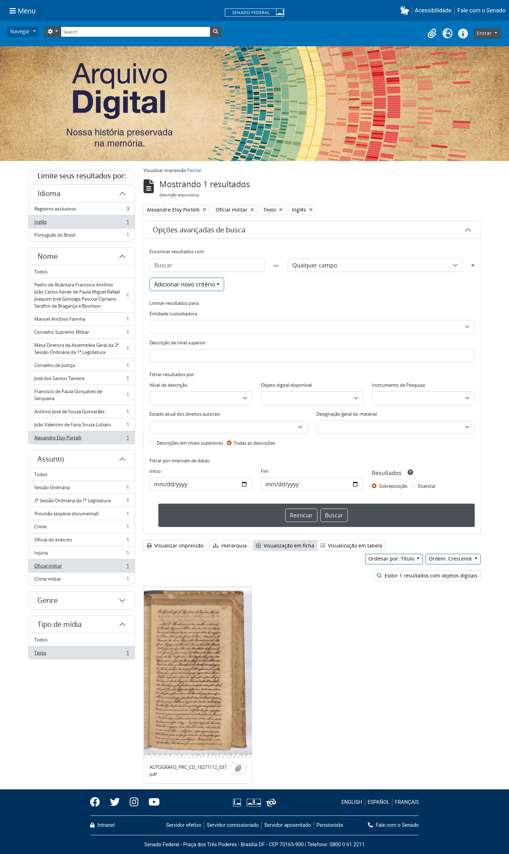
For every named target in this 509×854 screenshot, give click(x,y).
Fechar (194, 170)
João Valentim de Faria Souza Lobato (81, 426)
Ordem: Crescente (451, 558)
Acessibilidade (433, 10)
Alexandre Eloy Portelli (81, 439)
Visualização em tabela (351, 545)
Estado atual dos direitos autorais (185, 414)
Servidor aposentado (287, 825)
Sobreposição (393, 486)
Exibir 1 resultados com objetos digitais (427, 575)
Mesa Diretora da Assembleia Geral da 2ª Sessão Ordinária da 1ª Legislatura (81, 348)
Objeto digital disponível (286, 385)
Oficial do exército (81, 541)
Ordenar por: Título (392, 558)
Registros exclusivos (81, 210)
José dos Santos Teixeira (81, 380)
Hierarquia (230, 545)
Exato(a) (426, 486)
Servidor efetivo (183, 825)
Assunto (50, 459)
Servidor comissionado (233, 825)
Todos (40, 271)
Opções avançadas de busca (199, 230)
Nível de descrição (168, 385)
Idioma (48, 193)
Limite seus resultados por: (81, 175)
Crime (81, 528)
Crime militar (81, 580)
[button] (406, 10)
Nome (47, 256)
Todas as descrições (254, 443)
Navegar (20, 31)
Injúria (81, 554)
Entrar (485, 33)
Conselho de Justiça (81, 367)
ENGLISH (351, 802)
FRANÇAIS (407, 802)
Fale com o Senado (481, 10)
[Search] (135, 31)
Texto (81, 654)
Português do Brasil (81, 236)
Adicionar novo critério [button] (184, 284)
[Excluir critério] (473, 265)
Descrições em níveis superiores (190, 443)
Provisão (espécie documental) (81, 515)
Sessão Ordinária (81, 489)
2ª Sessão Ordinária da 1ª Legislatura (81, 502)
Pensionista (329, 825)
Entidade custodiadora (173, 313)
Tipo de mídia (59, 624)
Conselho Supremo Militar (81, 333)
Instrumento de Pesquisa (398, 385)
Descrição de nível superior (178, 342)
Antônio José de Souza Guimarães (81, 413)
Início (155, 471)
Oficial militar (81, 567)
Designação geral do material (346, 414)
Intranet (102, 825)
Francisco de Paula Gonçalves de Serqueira (81, 395)
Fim (265, 471)
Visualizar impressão (175, 545)
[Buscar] (207, 265)
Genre (47, 600)
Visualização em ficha (285, 545)
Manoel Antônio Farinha (81, 320)
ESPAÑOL (379, 802)
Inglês (81, 223)
